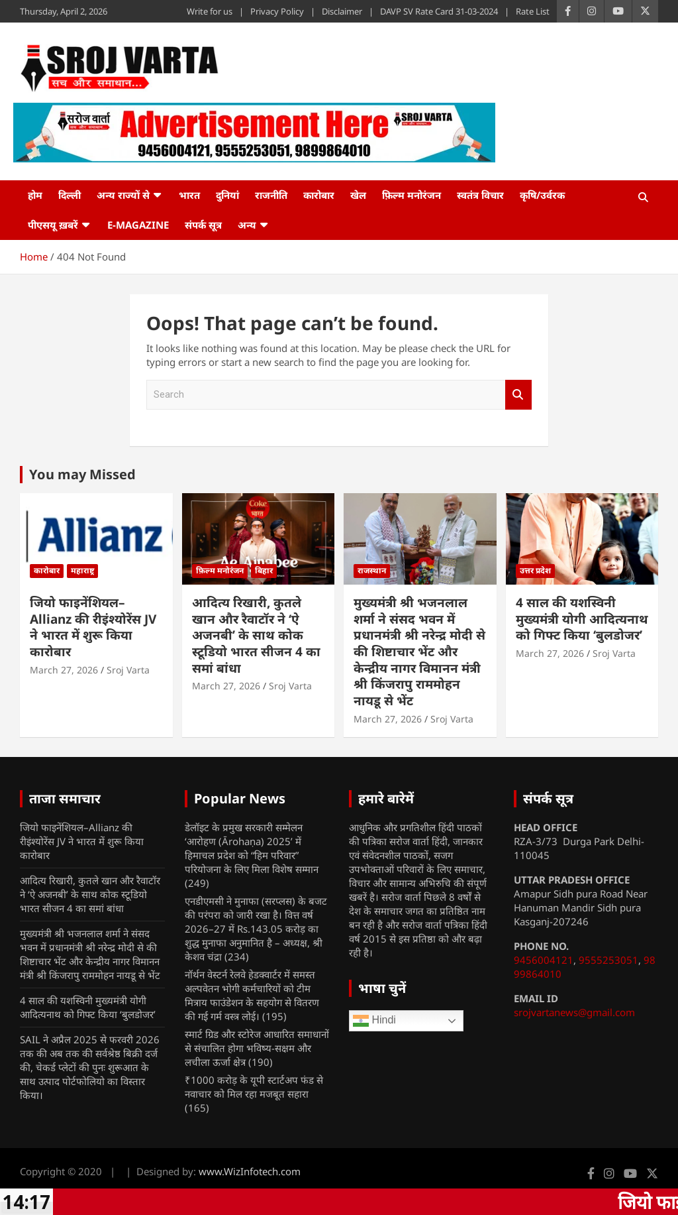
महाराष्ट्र (82, 570)
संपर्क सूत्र (203, 224)
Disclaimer (342, 11)
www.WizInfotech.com (250, 1171)
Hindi (374, 1021)
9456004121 (543, 959)
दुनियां (227, 195)
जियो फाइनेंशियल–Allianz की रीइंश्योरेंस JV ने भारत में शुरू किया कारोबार (93, 627)
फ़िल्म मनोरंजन (411, 195)
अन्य (247, 224)
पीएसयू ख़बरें (53, 224)
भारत (189, 195)
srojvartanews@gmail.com (574, 1012)
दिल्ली (69, 195)
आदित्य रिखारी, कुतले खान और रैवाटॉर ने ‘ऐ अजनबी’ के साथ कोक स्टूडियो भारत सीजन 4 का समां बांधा (256, 635)
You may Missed (82, 474)
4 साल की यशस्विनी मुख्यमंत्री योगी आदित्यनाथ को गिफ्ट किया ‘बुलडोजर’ (582, 619)
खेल (358, 195)
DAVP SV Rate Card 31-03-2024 (439, 11)
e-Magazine (138, 224)
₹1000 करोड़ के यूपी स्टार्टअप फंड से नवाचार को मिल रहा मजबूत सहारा (254, 1086)
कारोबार (318, 195)
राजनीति (271, 195)
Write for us (209, 11)
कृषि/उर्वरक (542, 195)
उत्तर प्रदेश (535, 570)
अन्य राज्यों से (123, 195)
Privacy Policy (277, 11)
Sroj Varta (128, 670)
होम (35, 195)
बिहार (264, 570)
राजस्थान (372, 570)
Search (518, 395)
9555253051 (608, 959)
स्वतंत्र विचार (480, 195)
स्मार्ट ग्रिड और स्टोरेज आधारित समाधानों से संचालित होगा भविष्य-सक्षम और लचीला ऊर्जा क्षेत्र (257, 1048)
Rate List (533, 11)
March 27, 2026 (64, 670)
